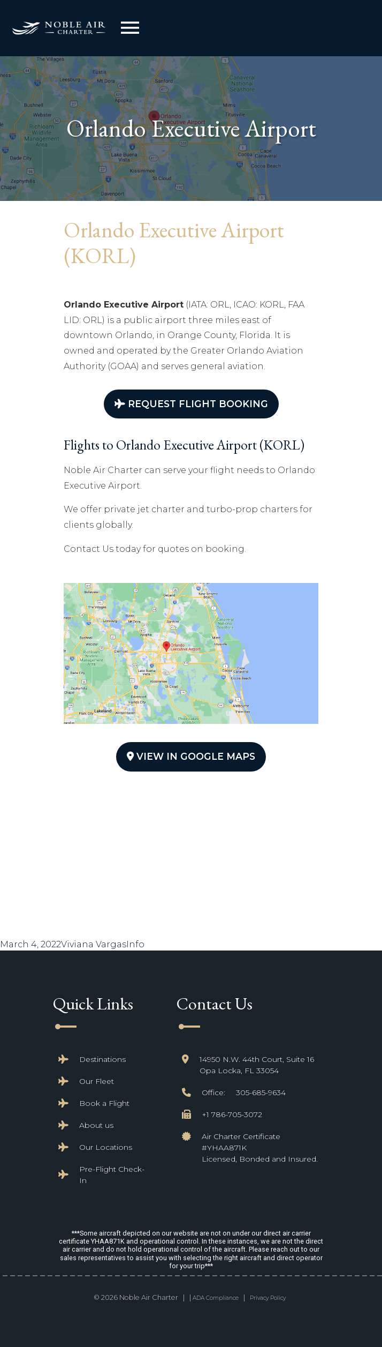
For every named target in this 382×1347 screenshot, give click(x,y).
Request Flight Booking (191, 403)
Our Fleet (96, 1081)
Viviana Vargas (93, 944)
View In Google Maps (191, 756)
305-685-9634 (261, 1092)
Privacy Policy (268, 1297)
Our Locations (105, 1147)
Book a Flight (104, 1103)
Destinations (102, 1059)
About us (96, 1125)
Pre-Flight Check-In (111, 1174)
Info (135, 944)
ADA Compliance (216, 1297)
